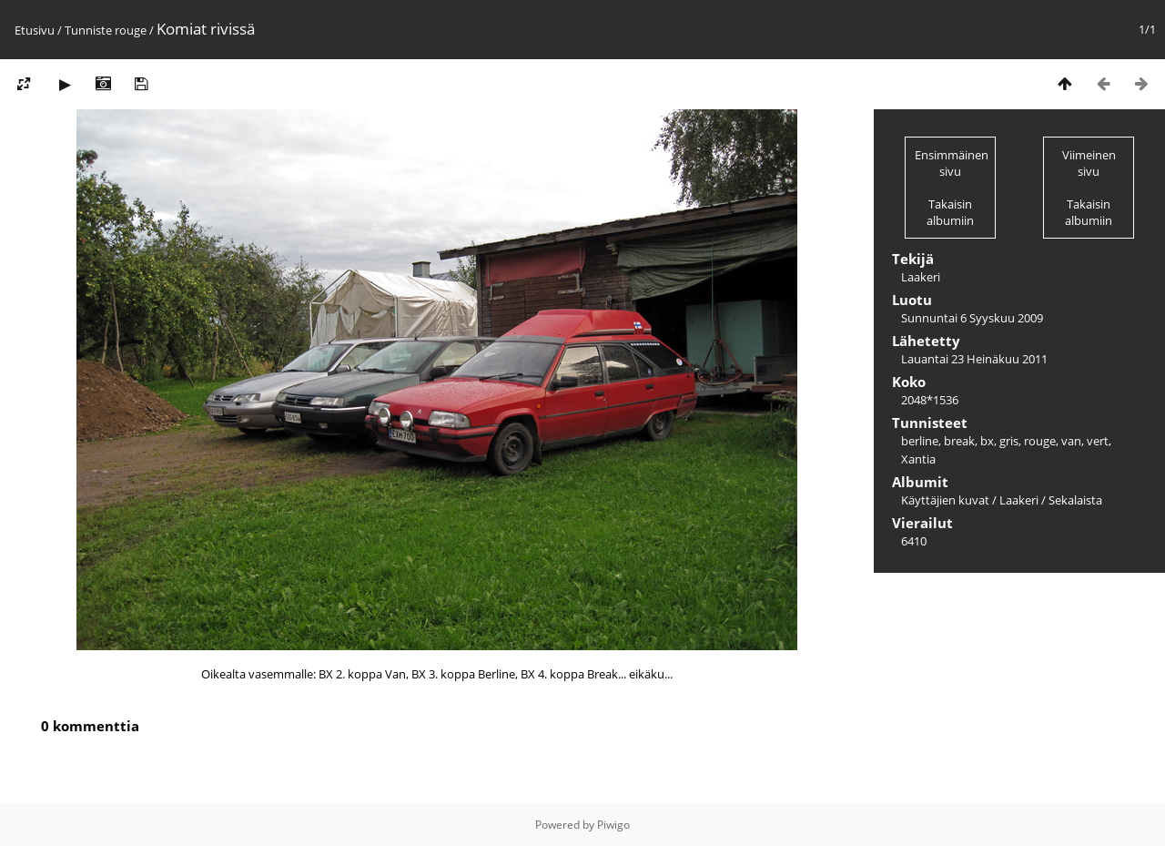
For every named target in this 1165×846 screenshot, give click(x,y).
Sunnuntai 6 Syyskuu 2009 (972, 318)
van (1071, 441)
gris (1008, 441)
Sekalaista (1075, 500)
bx (987, 441)
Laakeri (1018, 500)
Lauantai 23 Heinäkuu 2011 (974, 359)
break (959, 441)
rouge (131, 30)
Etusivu (35, 30)
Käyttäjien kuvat (945, 500)
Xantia (918, 459)
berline (919, 441)
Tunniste (88, 30)
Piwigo (613, 824)
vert (1098, 441)
